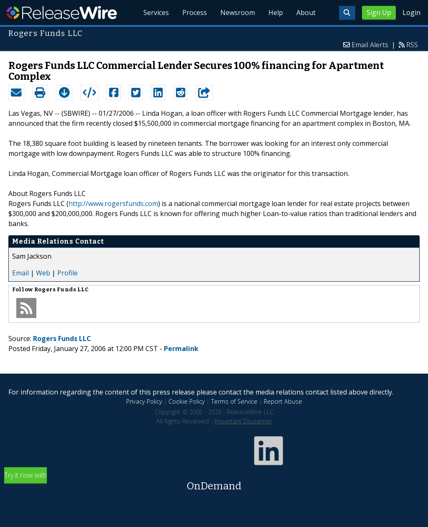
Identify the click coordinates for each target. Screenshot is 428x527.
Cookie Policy (186, 401)
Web (43, 273)
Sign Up (379, 12)
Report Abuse (283, 401)
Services (156, 12)
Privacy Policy (144, 401)
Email (20, 273)
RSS (412, 44)
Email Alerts (370, 44)
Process (194, 12)
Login (411, 12)
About (306, 12)
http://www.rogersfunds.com (113, 203)
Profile (67, 273)
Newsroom (237, 12)
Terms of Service (234, 401)
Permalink (181, 348)
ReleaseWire (61, 12)
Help (275, 12)
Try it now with (214, 482)
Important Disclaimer (243, 421)
